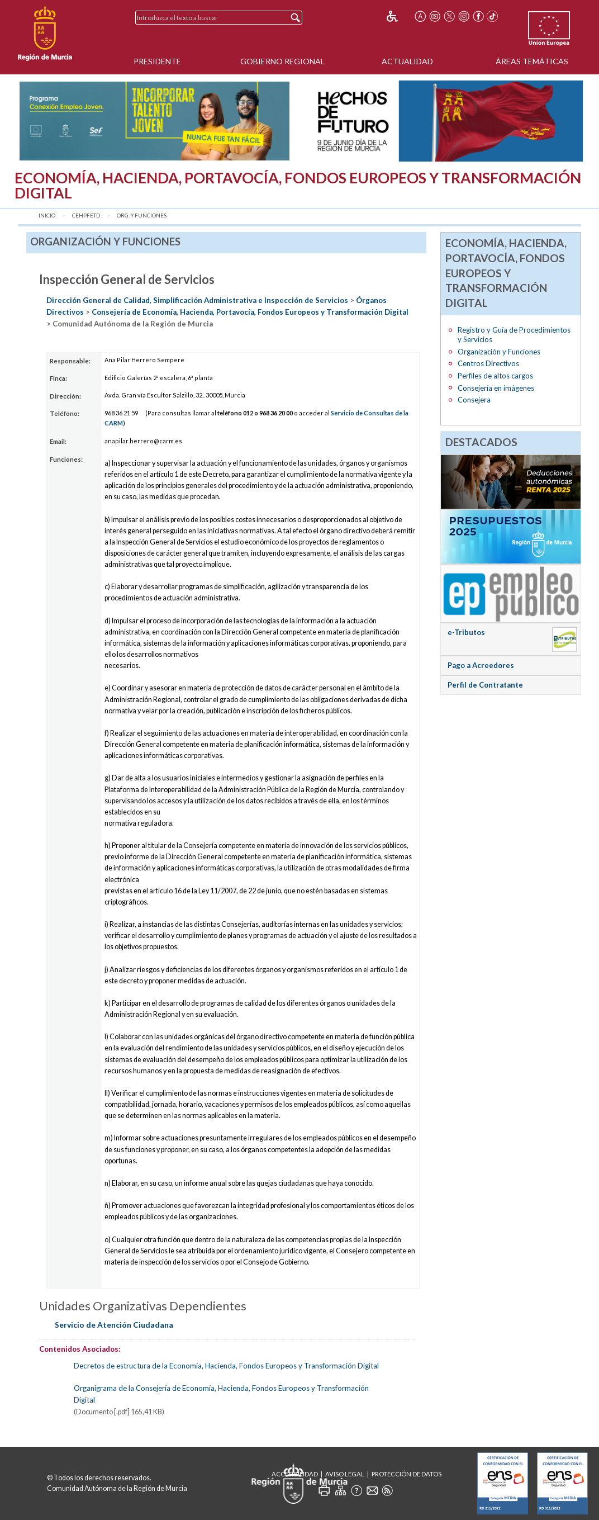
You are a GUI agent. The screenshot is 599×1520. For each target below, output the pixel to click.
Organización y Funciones (499, 351)
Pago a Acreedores (481, 665)
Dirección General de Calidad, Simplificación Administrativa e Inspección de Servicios (197, 300)
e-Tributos (466, 632)
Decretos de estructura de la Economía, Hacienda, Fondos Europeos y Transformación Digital (226, 1365)
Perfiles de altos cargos (495, 375)
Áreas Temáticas (532, 61)
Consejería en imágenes (496, 387)
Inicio (47, 215)
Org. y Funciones (142, 215)
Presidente (157, 61)
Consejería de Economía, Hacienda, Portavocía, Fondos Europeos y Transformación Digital (250, 311)
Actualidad (407, 61)
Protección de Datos (406, 1474)
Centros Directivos (488, 363)
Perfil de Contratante (485, 684)
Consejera (474, 399)
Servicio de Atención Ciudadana (114, 1324)
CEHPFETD (86, 215)
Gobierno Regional (282, 61)
